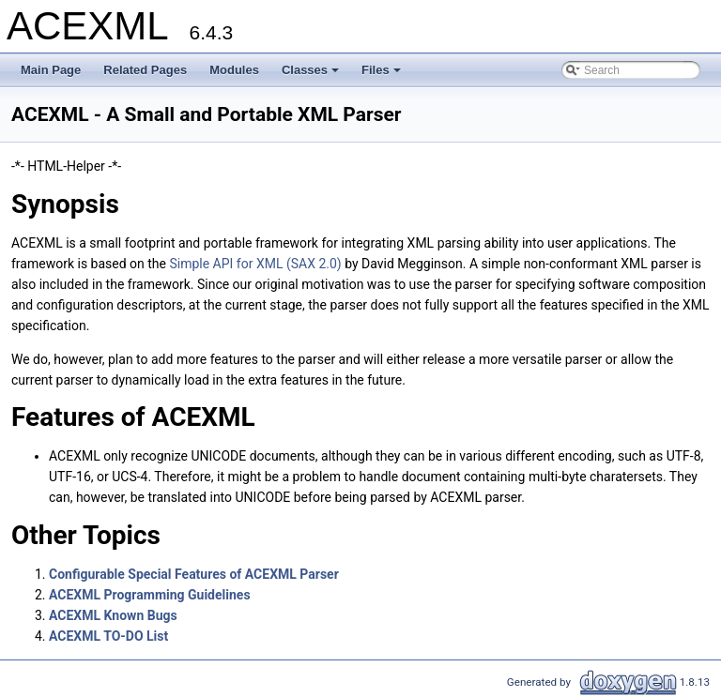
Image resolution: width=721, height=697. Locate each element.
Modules (234, 70)
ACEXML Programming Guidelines (150, 594)
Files (382, 75)
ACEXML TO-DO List (108, 636)
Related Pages (145, 70)
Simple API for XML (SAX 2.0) (257, 263)
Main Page (51, 70)
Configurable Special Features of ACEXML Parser (194, 574)
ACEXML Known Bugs (113, 615)
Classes (312, 75)
